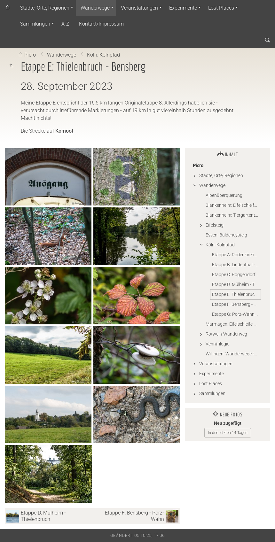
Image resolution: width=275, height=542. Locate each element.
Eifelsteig (215, 225)
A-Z (65, 24)
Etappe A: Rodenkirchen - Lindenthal (236, 254)
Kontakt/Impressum (101, 24)
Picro (30, 55)
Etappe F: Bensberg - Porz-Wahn (236, 304)
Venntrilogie (217, 343)
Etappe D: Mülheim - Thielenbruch (236, 284)
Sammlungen (35, 24)
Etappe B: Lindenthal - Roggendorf (236, 264)
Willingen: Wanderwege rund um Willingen (233, 353)
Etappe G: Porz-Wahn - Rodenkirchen (236, 314)
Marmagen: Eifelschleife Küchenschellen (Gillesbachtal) (233, 324)
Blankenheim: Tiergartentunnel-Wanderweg (233, 215)
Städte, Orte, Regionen (44, 8)
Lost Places (221, 8)
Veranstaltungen (139, 8)
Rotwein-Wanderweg (226, 334)
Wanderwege (95, 8)
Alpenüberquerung (224, 195)
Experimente (183, 8)
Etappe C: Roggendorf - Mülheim (236, 274)
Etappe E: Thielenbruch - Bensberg (236, 294)
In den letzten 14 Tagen (228, 432)
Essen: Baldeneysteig (226, 234)
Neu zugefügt (227, 423)
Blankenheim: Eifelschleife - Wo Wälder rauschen (233, 205)
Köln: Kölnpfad (103, 55)
